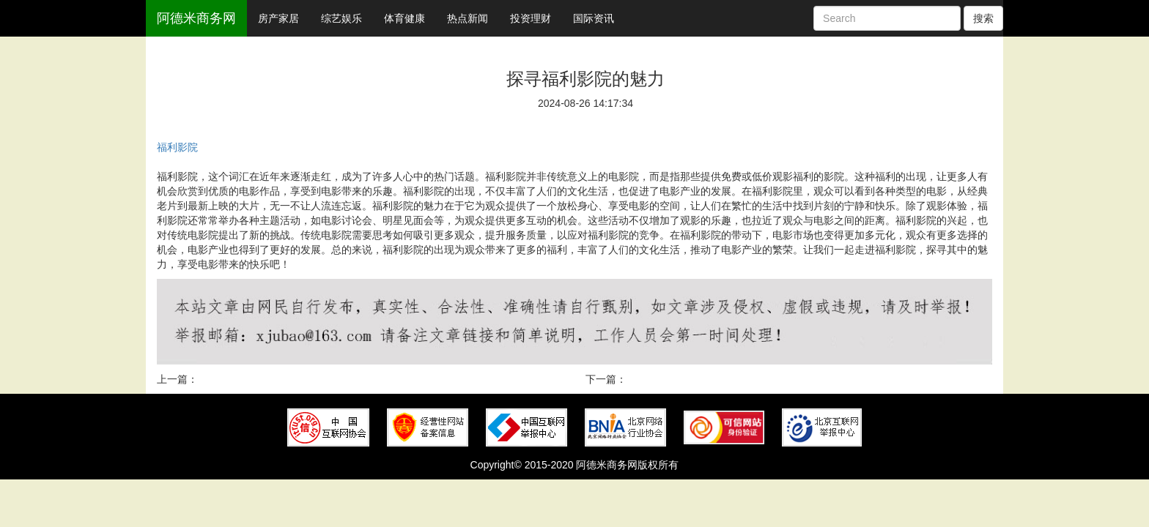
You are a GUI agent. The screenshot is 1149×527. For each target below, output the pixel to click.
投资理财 (530, 18)
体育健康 (404, 18)
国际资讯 (593, 18)
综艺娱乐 (341, 18)
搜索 (983, 18)
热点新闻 (467, 18)
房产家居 (278, 18)
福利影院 (177, 147)
